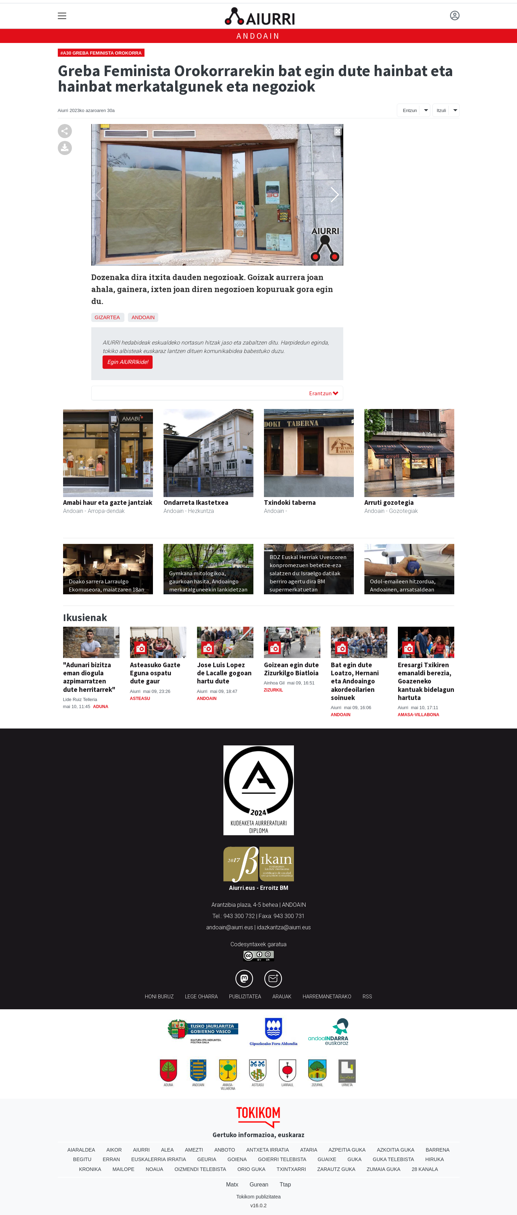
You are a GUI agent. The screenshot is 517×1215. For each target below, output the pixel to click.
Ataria (309, 1150)
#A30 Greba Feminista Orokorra (101, 53)
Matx (232, 1185)
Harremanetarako (327, 997)
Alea (167, 1150)
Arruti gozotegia (389, 502)
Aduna (100, 706)
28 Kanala (425, 1169)
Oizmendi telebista (200, 1169)
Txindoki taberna (290, 502)
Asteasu (140, 698)
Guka (354, 1159)
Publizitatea (245, 997)
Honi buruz (159, 997)
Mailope (123, 1169)
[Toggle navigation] (62, 16)
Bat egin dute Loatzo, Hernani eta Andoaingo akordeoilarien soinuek (355, 681)
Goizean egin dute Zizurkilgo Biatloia (291, 669)
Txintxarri (291, 1169)
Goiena (237, 1159)
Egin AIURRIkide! (127, 362)
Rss (367, 997)
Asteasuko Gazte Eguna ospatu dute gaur (155, 673)
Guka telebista (393, 1159)
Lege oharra (201, 997)
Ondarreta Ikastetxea (196, 502)
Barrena (438, 1150)
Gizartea (107, 317)
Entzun (410, 110)
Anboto (224, 1150)
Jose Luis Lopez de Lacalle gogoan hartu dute (224, 673)
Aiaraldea (81, 1150)
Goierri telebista (282, 1159)
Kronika (90, 1169)
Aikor (114, 1150)
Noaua (154, 1169)
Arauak (281, 997)
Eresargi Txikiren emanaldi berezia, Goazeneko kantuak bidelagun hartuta (426, 681)
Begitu (82, 1159)
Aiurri (141, 1150)
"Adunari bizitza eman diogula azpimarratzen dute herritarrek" (89, 677)
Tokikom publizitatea (258, 1196)
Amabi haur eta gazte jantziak (107, 502)
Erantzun (323, 393)
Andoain (258, 35)
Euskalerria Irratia (158, 1159)
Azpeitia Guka (346, 1150)
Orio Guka (251, 1169)
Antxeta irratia (267, 1150)
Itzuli (441, 110)
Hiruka (434, 1159)
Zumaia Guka (383, 1169)
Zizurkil (273, 690)
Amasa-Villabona (418, 714)
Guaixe (327, 1159)
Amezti (194, 1150)
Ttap (285, 1185)
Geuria (206, 1159)
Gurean (259, 1185)
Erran (111, 1159)
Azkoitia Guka (395, 1150)
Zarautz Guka (336, 1169)
